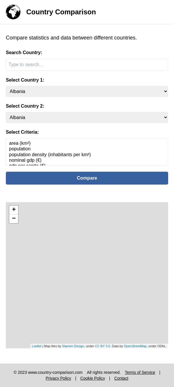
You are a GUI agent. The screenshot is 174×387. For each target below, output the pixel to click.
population (87, 149)
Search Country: (24, 52)
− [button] (14, 218)
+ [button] (14, 210)
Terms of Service (140, 372)
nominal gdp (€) (87, 160)
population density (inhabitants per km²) (87, 155)
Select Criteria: (22, 132)
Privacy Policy (58, 378)
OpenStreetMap (135, 346)
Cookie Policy (92, 378)
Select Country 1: (25, 80)
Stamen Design (73, 346)
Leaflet (36, 346)
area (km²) (87, 143)
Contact (121, 378)
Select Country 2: (25, 106)
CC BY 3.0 (102, 346)
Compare (87, 178)
